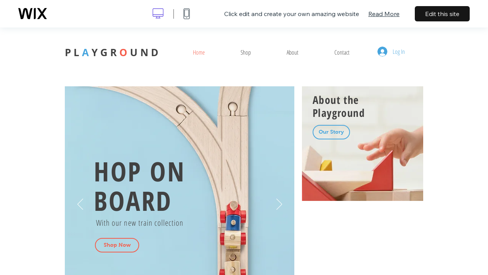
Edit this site (442, 14)
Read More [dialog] (384, 14)
